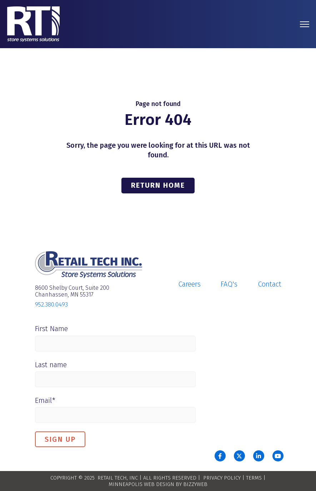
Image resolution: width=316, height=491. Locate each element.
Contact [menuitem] (269, 284)
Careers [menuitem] (189, 284)
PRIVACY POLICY (222, 478)
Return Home (158, 185)
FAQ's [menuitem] (229, 284)
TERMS (254, 478)
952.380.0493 (51, 304)
